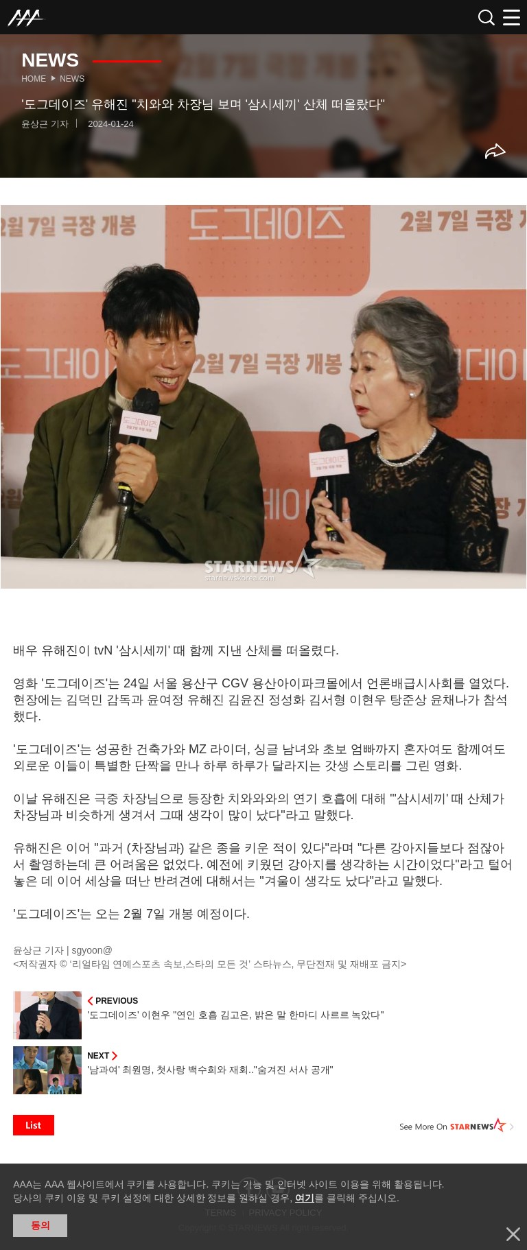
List (33, 1125)
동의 (40, 1225)
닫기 (513, 1234)
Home (33, 79)
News (72, 79)
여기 (304, 1197)
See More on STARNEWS (457, 1125)
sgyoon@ (92, 950)
